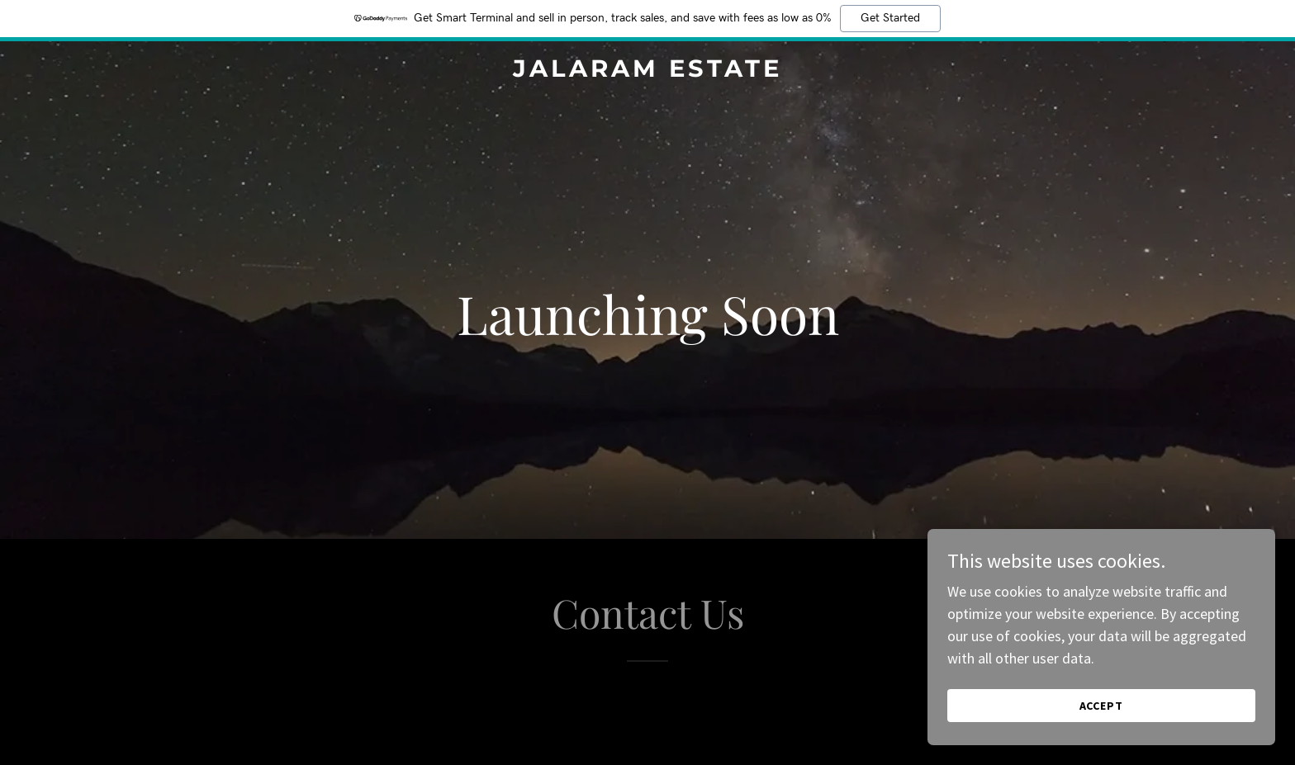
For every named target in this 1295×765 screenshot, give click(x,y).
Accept (1110, 705)
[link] (648, 71)
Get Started (890, 18)
